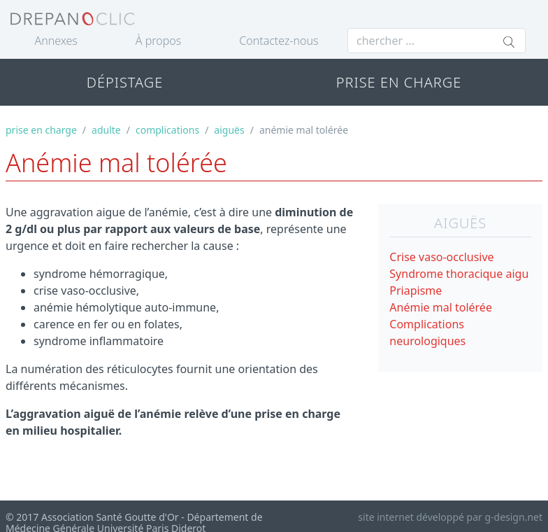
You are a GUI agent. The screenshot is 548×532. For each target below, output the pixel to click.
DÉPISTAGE (125, 82)
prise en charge (41, 129)
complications (167, 129)
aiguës (229, 129)
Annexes (56, 40)
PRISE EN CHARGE (399, 82)
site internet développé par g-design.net (450, 517)
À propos (158, 40)
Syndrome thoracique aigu (458, 273)
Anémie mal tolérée (440, 307)
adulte (106, 129)
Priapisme (415, 290)
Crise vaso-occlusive (441, 257)
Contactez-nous (278, 40)
